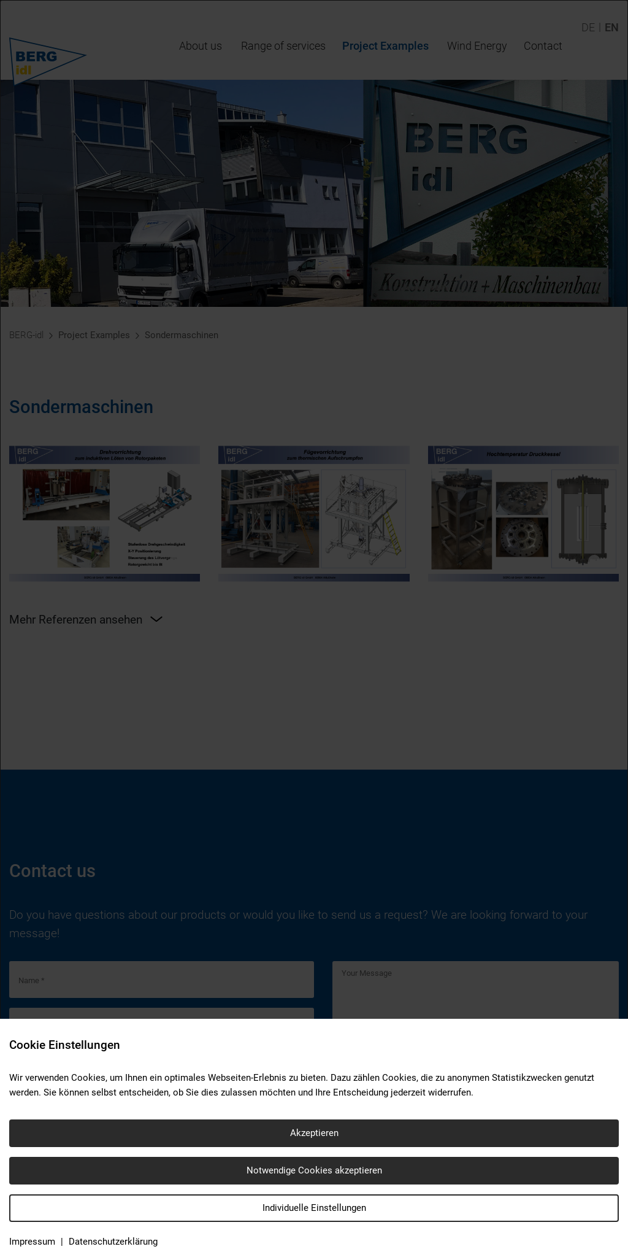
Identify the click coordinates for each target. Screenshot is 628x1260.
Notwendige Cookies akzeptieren (314, 1170)
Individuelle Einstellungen (314, 1207)
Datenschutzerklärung (113, 1241)
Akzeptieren (314, 1132)
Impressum (32, 1241)
